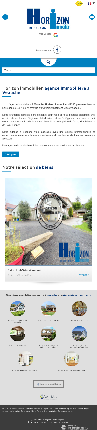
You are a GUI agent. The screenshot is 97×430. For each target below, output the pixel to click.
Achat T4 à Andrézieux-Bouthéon (25, 370)
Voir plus (11, 154)
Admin (33, 411)
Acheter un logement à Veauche (17, 321)
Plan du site (53, 409)
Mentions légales (65, 409)
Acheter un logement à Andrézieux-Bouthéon (48, 346)
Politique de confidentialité (47, 411)
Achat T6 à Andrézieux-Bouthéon (71, 370)
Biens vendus (78, 409)
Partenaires (25, 411)
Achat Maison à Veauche (48, 320)
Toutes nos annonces (65, 411)
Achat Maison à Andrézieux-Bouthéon (79, 346)
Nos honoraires (14, 411)
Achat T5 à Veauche (17, 345)
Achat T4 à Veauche (79, 320)
